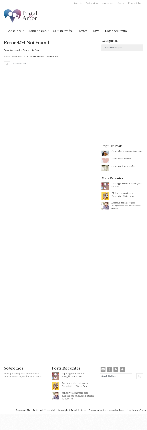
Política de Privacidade (44, 410)
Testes (82, 31)
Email (103, 369)
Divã (96, 31)
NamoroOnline (134, 3)
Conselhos (15, 31)
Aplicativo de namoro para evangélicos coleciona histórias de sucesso (126, 205)
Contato (120, 3)
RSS (115, 369)
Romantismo (38, 31)
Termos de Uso (23, 410)
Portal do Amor (21, 16)
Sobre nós (78, 3)
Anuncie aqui (107, 3)
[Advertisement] (117, 76)
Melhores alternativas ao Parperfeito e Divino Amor (123, 194)
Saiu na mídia (63, 31)
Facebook (109, 369)
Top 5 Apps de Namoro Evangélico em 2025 (126, 185)
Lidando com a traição (121, 158)
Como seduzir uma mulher (123, 166)
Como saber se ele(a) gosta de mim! (127, 151)
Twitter (122, 369)
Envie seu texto (92, 3)
